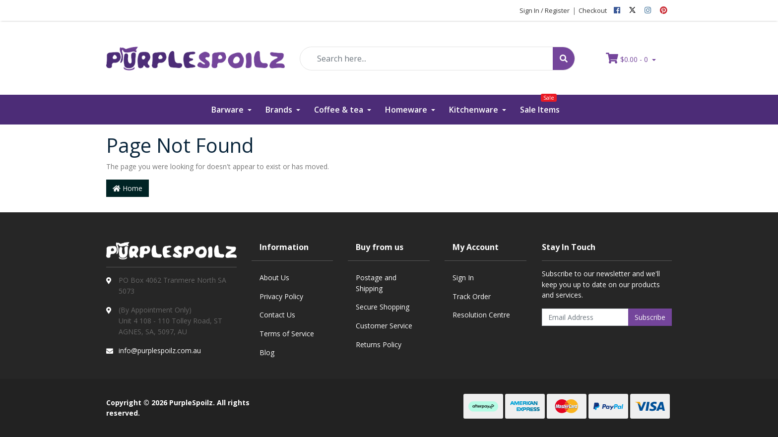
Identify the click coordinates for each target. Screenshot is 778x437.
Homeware (407, 109)
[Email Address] (585, 317)
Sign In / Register (544, 10)
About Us (274, 277)
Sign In (463, 277)
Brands (279, 109)
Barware (228, 109)
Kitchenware (474, 109)
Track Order (472, 296)
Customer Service (384, 325)
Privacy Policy (281, 296)
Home (127, 188)
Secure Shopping (382, 307)
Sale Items (540, 105)
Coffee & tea (339, 109)
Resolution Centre (481, 314)
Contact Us (277, 314)
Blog (266, 352)
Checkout (593, 10)
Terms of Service (286, 333)
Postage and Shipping (376, 283)
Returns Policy (378, 344)
